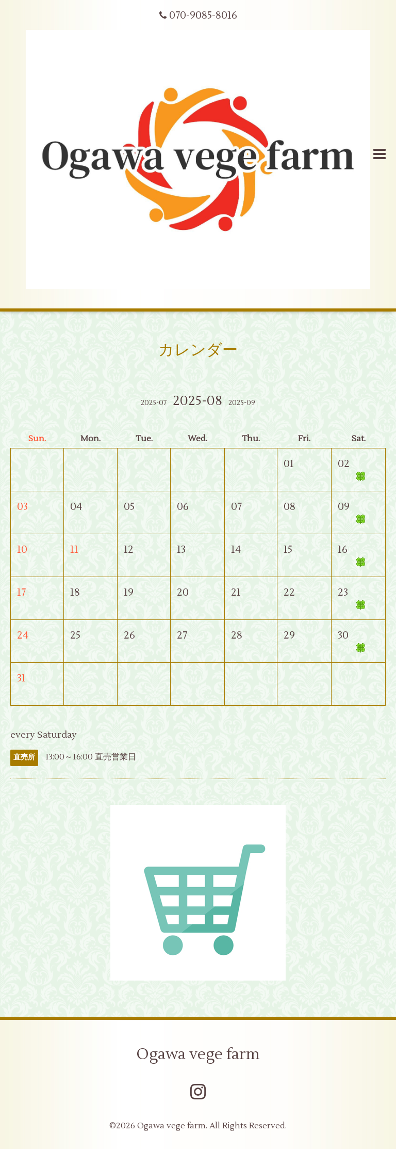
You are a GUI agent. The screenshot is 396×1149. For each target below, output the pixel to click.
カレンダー (198, 350)
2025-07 (154, 403)
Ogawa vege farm (198, 1054)
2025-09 (241, 403)
